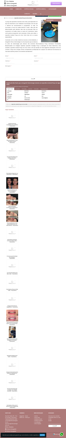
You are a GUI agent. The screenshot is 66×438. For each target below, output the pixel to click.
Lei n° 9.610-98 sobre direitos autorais (49, 106)
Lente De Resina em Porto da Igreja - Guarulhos (12, 191)
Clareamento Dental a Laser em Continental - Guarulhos (12, 323)
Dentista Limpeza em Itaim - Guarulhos (12, 356)
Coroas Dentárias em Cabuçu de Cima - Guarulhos (12, 158)
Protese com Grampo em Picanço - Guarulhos (12, 257)
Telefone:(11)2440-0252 (11, 419)
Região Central (10, 88)
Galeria (35, 13)
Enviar (33, 78)
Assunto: (36, 61)
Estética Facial (29, 9)
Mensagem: (8, 66)
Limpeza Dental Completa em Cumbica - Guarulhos (12, 125)
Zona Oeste (24, 88)
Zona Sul (30, 88)
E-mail (50, 420)
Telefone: (7, 61)
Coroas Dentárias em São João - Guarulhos (12, 273)
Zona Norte (17, 88)
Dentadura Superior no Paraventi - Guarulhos (12, 174)
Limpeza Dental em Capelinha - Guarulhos (12, 306)
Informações (38, 423)
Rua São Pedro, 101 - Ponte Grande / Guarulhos (11, 416)
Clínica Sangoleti (10, 3)
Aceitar (42, 435)
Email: (35, 56)
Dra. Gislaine (9, 1)
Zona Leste (36, 88)
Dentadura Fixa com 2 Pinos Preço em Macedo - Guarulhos (12, 406)
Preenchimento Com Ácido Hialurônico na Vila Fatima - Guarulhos (12, 224)
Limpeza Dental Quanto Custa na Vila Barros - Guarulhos (12, 373)
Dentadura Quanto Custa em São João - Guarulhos (12, 240)
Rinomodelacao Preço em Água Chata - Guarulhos (12, 141)
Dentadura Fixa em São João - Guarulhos (12, 290)
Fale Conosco (56, 3)
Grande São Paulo (44, 88)
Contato (27, 13)
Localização (52, 9)
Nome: (7, 56)
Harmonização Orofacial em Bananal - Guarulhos (12, 207)
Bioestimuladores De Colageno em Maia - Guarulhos (12, 340)
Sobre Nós (19, 9)
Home (11, 9)
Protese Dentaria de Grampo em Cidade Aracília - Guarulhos (12, 390)
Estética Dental (41, 9)
